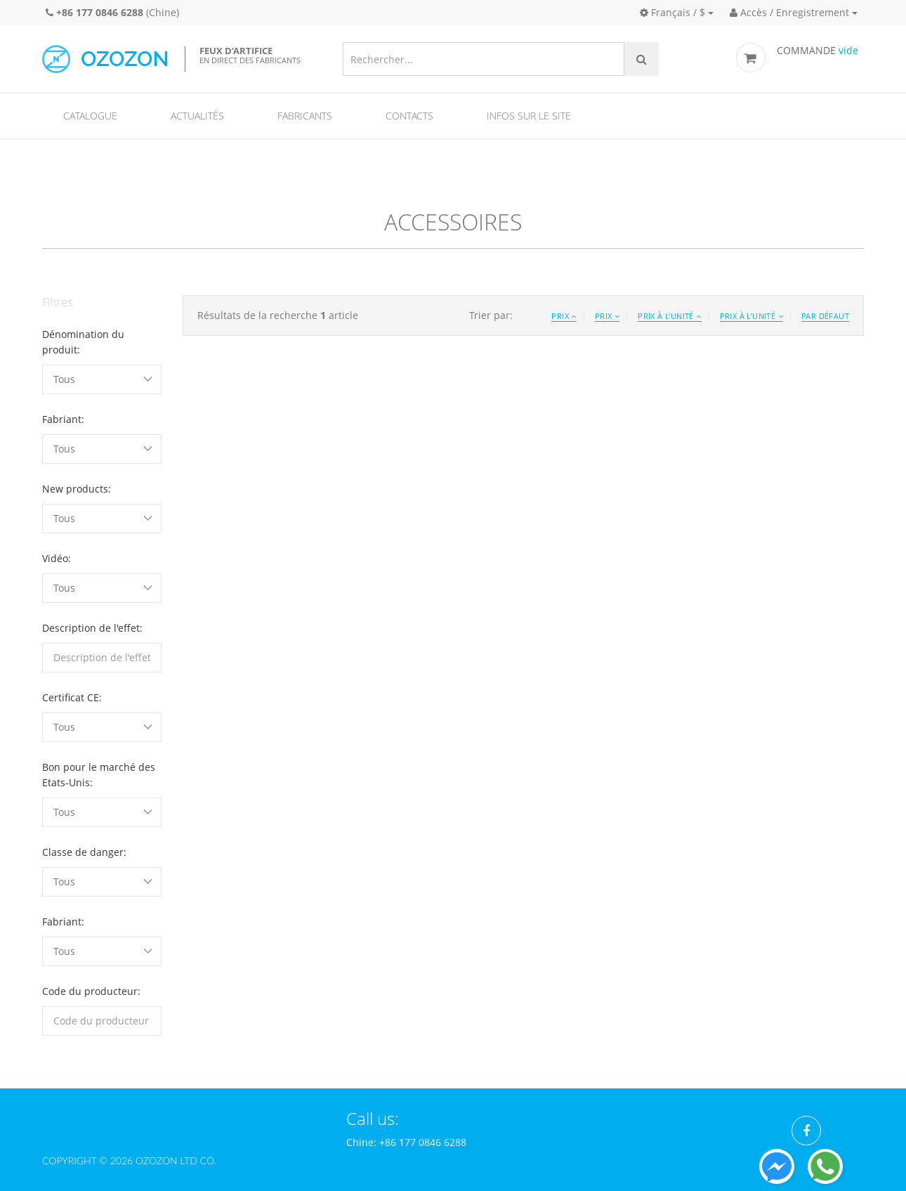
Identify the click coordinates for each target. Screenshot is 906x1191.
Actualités (197, 115)
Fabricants (304, 115)
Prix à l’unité (669, 316)
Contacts (409, 115)
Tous (64, 379)
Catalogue (90, 115)
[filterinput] (102, 657)
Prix (563, 316)
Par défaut (825, 316)
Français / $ (672, 12)
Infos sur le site (529, 115)
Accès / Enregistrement (789, 12)
